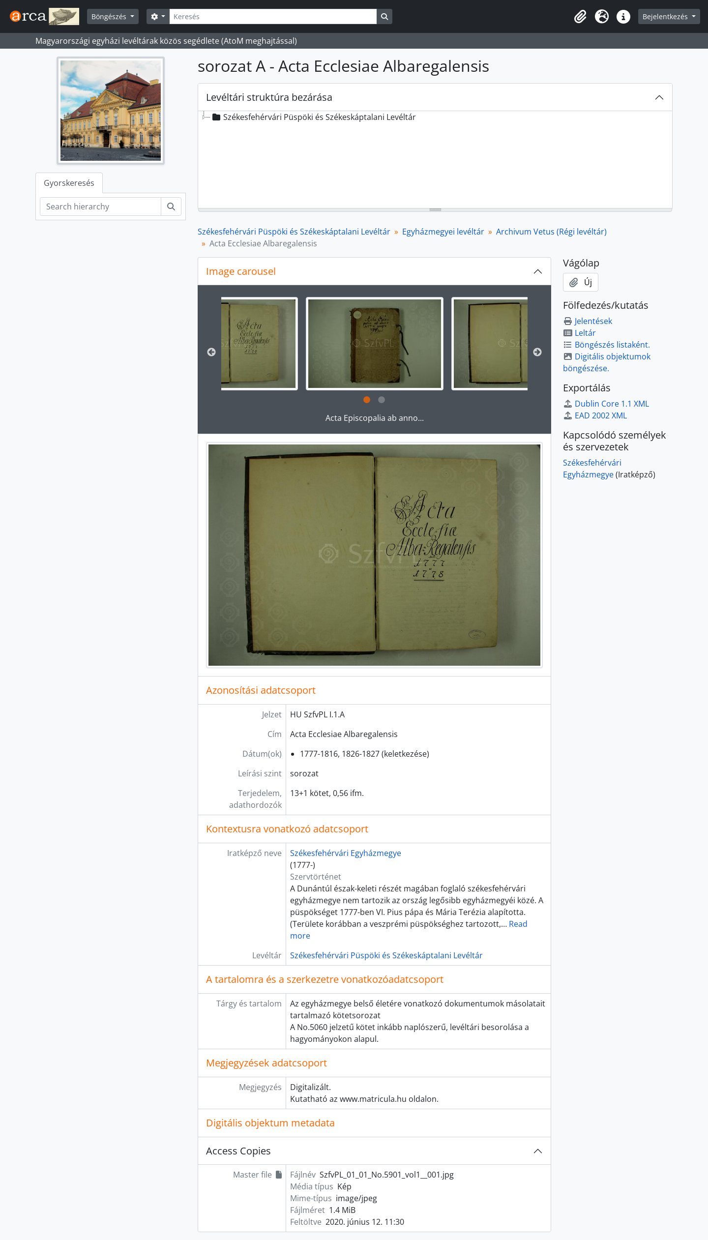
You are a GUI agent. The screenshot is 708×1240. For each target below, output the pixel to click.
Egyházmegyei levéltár (443, 231)
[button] (580, 17)
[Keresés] (273, 16)
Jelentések (587, 321)
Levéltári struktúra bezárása (269, 97)
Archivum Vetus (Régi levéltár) (551, 231)
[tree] (435, 160)
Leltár (579, 332)
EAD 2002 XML (595, 415)
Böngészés (109, 16)
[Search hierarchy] (100, 206)
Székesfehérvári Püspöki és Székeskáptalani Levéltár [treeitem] (313, 117)
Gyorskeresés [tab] (69, 182)
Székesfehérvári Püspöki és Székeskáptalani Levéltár (294, 231)
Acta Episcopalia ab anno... (374, 418)
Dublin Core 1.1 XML (606, 403)
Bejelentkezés (666, 16)
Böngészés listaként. (606, 344)
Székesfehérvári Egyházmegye (345, 853)
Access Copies (238, 1150)
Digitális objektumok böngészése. (606, 362)
